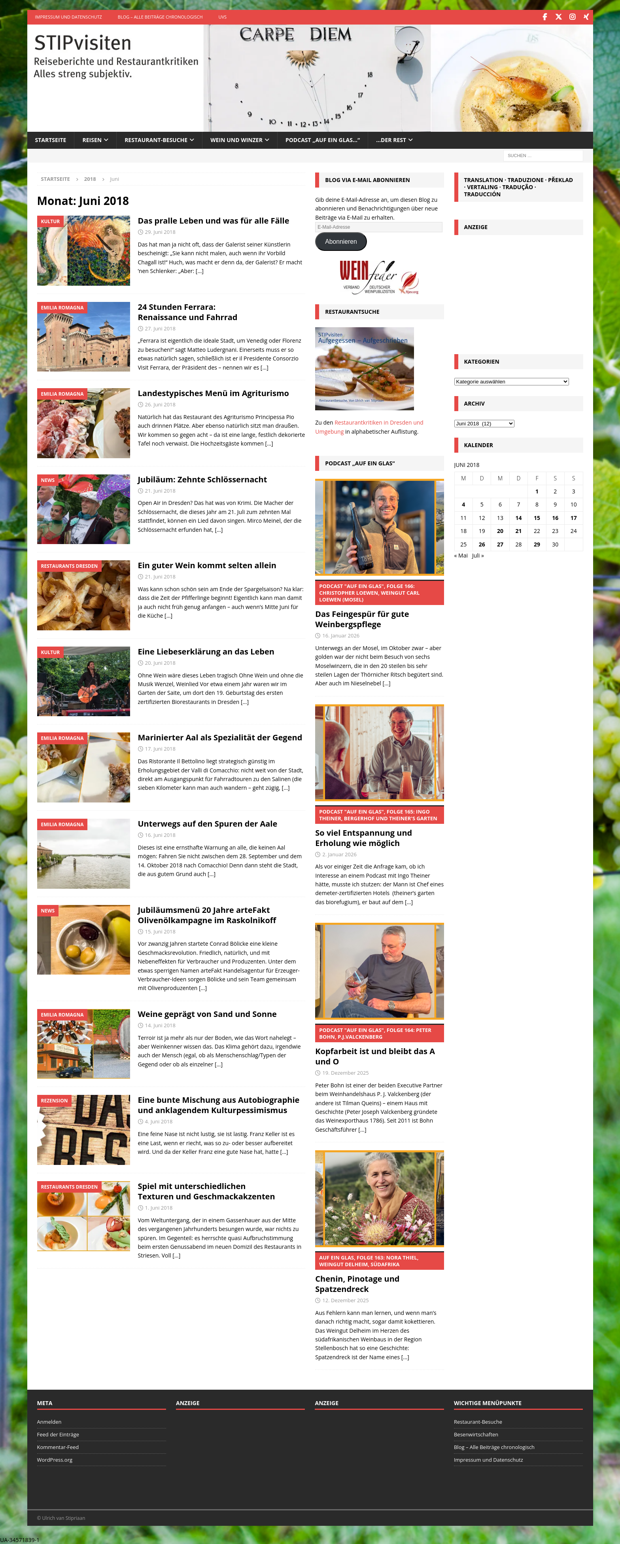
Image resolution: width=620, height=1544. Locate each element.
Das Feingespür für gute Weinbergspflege (379, 604)
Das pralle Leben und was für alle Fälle (213, 219)
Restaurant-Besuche (156, 139)
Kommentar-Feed (58, 1446)
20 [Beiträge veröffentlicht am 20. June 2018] (500, 530)
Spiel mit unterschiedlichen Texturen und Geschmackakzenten (206, 1190)
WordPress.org (55, 1458)
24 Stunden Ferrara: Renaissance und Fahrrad (188, 311)
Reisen (92, 139)
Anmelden (49, 1421)
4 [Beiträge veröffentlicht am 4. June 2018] (463, 504)
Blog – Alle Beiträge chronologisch (160, 17)
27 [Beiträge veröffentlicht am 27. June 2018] (500, 543)
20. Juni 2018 (160, 662)
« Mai (461, 554)
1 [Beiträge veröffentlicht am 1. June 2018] (537, 491)
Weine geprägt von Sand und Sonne (207, 1013)
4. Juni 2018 (159, 1121)
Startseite (50, 139)
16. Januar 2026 (340, 634)
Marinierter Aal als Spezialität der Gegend (220, 737)
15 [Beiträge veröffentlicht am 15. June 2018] (537, 517)
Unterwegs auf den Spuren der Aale (208, 823)
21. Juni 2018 (160, 489)
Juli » (478, 554)
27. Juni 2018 (160, 327)
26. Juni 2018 (160, 403)
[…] (200, 270)
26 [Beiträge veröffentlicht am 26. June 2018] (482, 543)
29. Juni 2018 (160, 231)
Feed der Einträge (58, 1434)
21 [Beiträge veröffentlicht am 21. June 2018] (518, 530)
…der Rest (391, 139)
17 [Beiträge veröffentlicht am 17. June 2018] (574, 517)
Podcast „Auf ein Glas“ (360, 463)
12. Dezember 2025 (345, 1299)
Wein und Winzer (236, 139)
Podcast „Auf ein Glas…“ (322, 139)
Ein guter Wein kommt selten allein (207, 565)
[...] (386, 683)
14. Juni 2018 (160, 1024)
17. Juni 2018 (160, 748)
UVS (223, 17)
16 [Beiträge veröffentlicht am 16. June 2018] (555, 517)
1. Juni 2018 (159, 1206)
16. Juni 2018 (160, 834)
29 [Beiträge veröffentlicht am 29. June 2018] (537, 543)
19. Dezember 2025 (345, 1072)
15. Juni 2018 (160, 930)
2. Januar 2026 (339, 853)
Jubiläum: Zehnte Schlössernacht (202, 478)
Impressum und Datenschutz (68, 17)
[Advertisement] (518, 291)
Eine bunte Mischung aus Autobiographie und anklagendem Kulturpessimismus (219, 1104)
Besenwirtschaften (476, 1434)
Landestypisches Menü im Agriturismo (213, 392)
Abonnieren (341, 240)
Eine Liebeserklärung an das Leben (206, 650)
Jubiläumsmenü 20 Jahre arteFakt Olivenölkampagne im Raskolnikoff (207, 914)
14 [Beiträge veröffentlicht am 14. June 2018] (518, 517)
